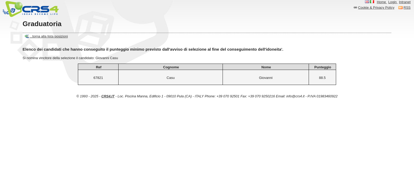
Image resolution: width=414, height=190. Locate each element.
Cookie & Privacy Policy (376, 8)
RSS (407, 8)
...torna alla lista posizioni (49, 36)
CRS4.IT (108, 96)
